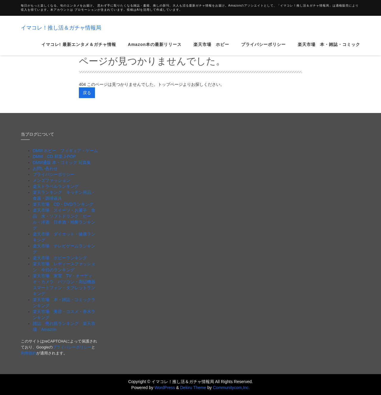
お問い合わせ (45, 168)
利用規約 (28, 353)
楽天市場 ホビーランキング (60, 257)
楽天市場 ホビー (211, 49)
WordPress (164, 387)
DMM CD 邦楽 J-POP (54, 156)
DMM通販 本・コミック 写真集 (62, 162)
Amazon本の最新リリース (155, 49)
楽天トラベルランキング (56, 186)
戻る (87, 92)
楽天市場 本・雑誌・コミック (329, 49)
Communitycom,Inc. (231, 387)
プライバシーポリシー (263, 49)
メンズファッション (51, 180)
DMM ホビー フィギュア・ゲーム (65, 150)
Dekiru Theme (193, 387)
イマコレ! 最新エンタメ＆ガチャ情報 (78, 49)
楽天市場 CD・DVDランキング (63, 204)
